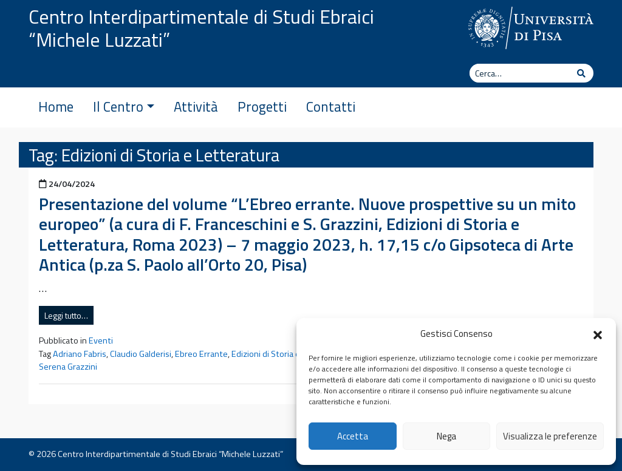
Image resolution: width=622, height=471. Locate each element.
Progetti (262, 107)
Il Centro (123, 107)
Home (55, 107)
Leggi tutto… (66, 315)
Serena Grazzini (68, 366)
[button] (598, 334)
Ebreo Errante (201, 354)
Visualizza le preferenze (550, 436)
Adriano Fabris (79, 354)
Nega (446, 436)
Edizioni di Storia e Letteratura (288, 354)
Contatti (330, 107)
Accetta (352, 436)
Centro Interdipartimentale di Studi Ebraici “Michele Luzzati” (201, 28)
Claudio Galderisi (140, 354)
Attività (196, 107)
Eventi (101, 340)
